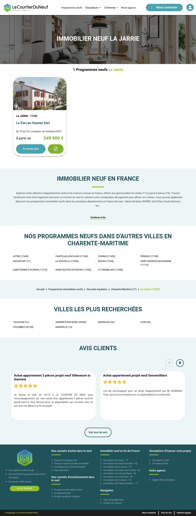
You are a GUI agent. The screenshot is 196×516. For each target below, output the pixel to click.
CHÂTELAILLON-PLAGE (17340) (72, 256)
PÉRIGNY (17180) (150, 256)
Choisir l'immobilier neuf (64, 460)
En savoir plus (31, 149)
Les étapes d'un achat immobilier (68, 467)
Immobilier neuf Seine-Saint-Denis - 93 (120, 470)
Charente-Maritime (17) (124, 289)
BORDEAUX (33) (106, 322)
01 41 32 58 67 (24, 488)
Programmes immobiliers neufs (65, 289)
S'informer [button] (110, 8)
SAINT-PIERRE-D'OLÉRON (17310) (30, 269)
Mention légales (184, 512)
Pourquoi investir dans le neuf (66, 489)
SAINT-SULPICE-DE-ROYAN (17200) (73, 269)
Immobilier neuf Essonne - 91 (115, 467)
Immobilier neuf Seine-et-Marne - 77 (119, 483)
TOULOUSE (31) (21, 322)
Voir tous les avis (98, 432)
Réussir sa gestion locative (65, 496)
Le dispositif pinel (61, 493)
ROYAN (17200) (106, 261)
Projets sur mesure (111, 503)
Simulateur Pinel (158, 463)
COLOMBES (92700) (23, 327)
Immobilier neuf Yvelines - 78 (115, 480)
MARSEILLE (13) (64, 327)
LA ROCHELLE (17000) (67, 261)
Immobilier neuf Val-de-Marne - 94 (118, 473)
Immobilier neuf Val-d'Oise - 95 (116, 476)
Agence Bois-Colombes (162, 480)
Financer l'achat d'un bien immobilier (70, 463)
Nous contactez (149, 512)
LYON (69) (146, 322)
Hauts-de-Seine (60, 470)
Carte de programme (111, 499)
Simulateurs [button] (92, 8)
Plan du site (166, 512)
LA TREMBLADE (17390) (110, 269)
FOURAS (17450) (106, 256)
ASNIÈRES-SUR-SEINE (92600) (71, 322)
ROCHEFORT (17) (22, 261)
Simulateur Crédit (159, 460)
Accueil (40, 289)
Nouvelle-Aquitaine (97, 289)
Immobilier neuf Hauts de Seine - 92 (119, 463)
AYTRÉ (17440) (20, 256)
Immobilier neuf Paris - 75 (114, 460)
